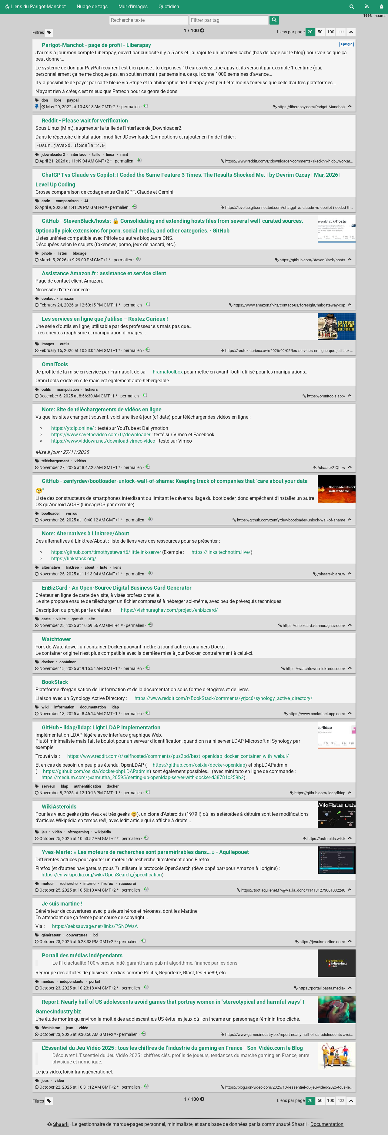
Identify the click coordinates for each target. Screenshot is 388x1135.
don (45, 100)
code (46, 201)
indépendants (71, 981)
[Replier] (349, 106)
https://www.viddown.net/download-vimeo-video (103, 441)
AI (86, 201)
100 (330, 32)
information (64, 707)
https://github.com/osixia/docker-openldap (199, 765)
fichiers (91, 389)
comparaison (67, 201)
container (67, 662)
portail (94, 981)
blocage (79, 253)
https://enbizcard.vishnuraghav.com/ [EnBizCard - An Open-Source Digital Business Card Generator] (312, 625)
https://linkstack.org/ (73, 558)
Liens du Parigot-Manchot (35, 6)
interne (89, 883)
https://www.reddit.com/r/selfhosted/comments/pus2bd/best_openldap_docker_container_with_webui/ (178, 756)
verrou (71, 513)
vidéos (80, 461)
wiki (45, 707)
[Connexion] (381, 6)
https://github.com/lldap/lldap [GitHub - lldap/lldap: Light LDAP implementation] (318, 793)
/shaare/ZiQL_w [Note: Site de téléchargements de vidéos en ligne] (329, 467)
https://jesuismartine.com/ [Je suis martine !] (320, 941)
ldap (115, 707)
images (48, 344)
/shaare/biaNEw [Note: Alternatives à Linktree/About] (329, 574)
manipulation (68, 389)
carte (46, 619)
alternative (51, 567)
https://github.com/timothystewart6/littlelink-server (106, 552)
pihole (47, 253)
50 (320, 32)
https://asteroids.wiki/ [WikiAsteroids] (324, 838)
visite (61, 619)
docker (48, 662)
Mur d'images (133, 6)
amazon (67, 298)
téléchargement (55, 461)
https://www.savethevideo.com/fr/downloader (100, 434)
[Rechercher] (352, 6)
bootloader (51, 513)
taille (96, 154)
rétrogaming (78, 832)
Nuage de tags (92, 6)
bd (95, 935)
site (92, 619)
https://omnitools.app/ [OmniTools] (324, 396)
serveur (48, 786)
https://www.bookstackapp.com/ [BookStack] (315, 713)
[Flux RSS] (367, 6)
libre (57, 100)
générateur (51, 935)
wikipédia (103, 832)
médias (48, 981)
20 (310, 32)
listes (62, 253)
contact (48, 298)
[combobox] (228, 20)
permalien (91, 106)
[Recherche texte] (148, 20)
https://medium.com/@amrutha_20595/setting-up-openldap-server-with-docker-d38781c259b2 (143, 777)
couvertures (77, 935)
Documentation (326, 1124)
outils (64, 344)
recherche (69, 883)
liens (117, 567)
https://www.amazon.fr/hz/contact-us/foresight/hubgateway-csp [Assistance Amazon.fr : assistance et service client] (287, 305)
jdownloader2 (53, 154)
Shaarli (61, 1124)
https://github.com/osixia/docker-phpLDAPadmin (96, 771)
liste (103, 567)
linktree (72, 567)
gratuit (77, 619)
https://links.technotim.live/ (221, 552)
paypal (73, 100)
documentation (93, 707)
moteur (48, 883)
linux (110, 154)
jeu (44, 832)
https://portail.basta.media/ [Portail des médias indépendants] (320, 988)
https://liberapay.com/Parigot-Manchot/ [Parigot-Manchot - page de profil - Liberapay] (309, 107)
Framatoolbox (168, 372)
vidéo (57, 832)
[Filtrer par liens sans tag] (49, 33)
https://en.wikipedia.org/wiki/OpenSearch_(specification (102, 875)
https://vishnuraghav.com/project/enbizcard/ (169, 610)
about (89, 567)
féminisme (51, 1028)
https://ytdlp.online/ (72, 428)
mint (124, 154)
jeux (69, 1028)
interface (78, 154)
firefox (107, 883)
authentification (87, 786)
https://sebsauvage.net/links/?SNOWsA (95, 926)
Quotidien (169, 6)
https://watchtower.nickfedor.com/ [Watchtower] (313, 668)
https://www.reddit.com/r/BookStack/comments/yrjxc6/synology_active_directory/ (224, 698)
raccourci (127, 883)
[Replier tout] (351, 32)
